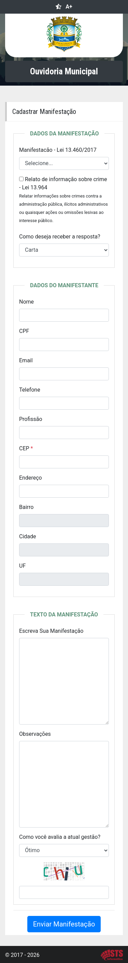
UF (22, 566)
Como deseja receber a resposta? (59, 236)
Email (26, 360)
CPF (24, 331)
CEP (24, 448)
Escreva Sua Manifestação (51, 631)
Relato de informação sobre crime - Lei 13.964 (63, 199)
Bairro (26, 507)
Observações (35, 734)
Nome (26, 301)
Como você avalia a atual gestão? (59, 837)
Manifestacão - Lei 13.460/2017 (58, 150)
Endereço (30, 478)
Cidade (27, 536)
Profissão (30, 419)
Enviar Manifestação (64, 924)
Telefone (29, 389)
